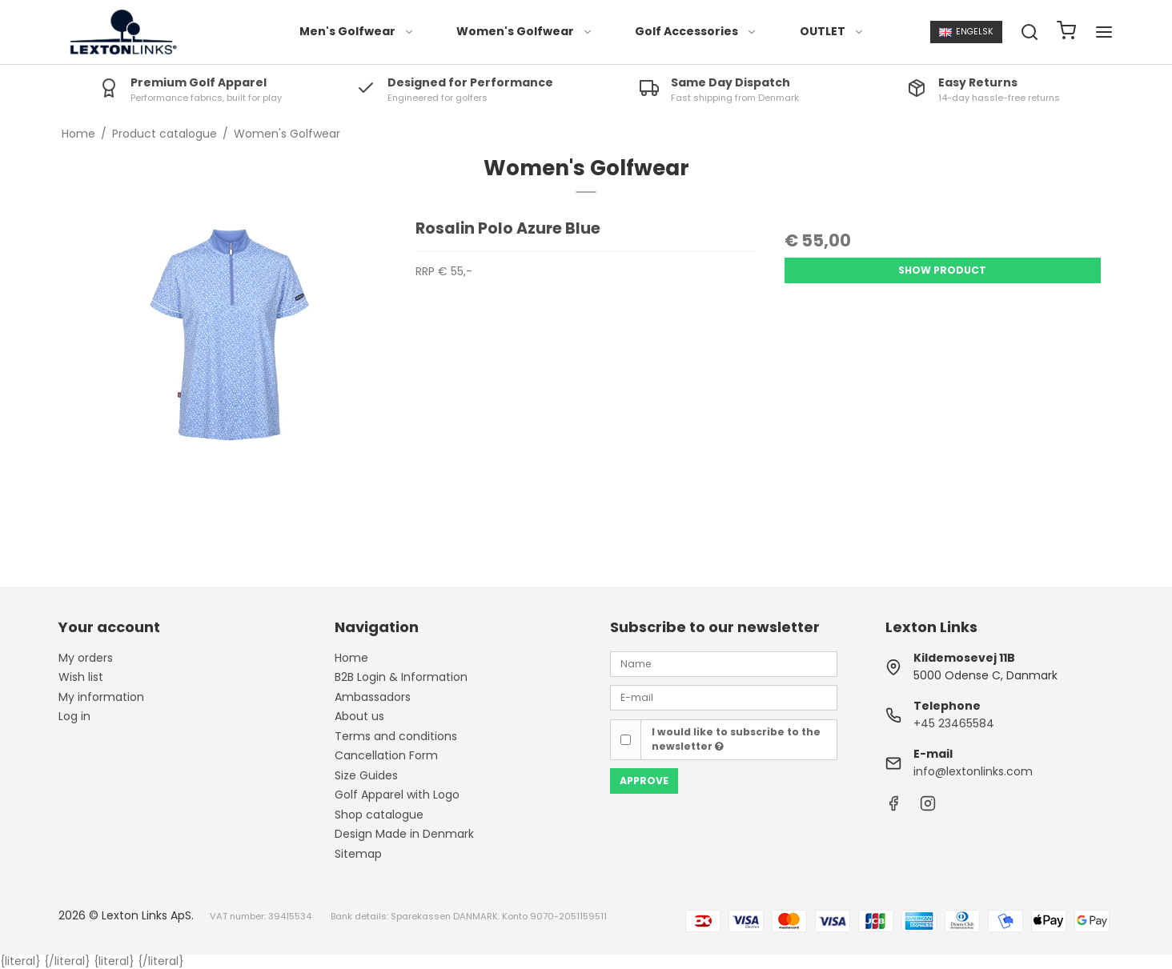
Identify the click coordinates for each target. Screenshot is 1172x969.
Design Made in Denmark (404, 834)
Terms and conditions (396, 736)
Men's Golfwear (357, 31)
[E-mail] (723, 697)
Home (351, 658)
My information (101, 697)
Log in (74, 716)
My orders (85, 658)
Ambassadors (373, 697)
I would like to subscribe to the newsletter (736, 739)
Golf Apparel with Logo (397, 795)
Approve (644, 780)
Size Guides (366, 775)
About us (359, 716)
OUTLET (832, 31)
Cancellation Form (386, 755)
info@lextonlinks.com (973, 771)
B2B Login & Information (401, 677)
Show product (942, 270)
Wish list (80, 677)
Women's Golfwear (524, 31)
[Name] (723, 663)
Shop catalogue (379, 815)
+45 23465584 (953, 723)
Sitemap (358, 854)
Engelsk (966, 32)
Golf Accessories (696, 31)
